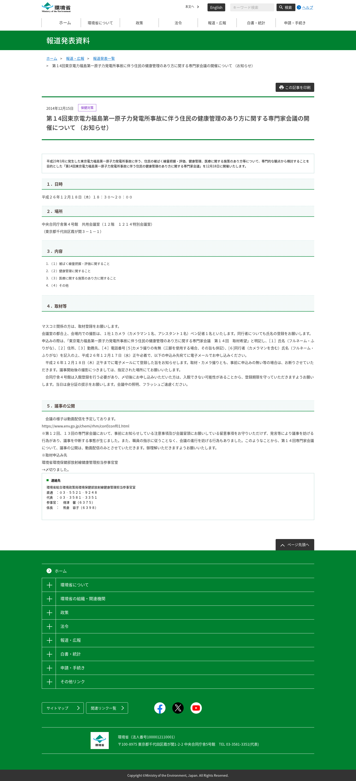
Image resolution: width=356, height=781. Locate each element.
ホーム (61, 22)
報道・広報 (75, 58)
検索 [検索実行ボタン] (288, 7)
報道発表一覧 (104, 58)
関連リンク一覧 (103, 708)
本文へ (190, 7)
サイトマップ (57, 708)
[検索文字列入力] (252, 7)
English (216, 7)
